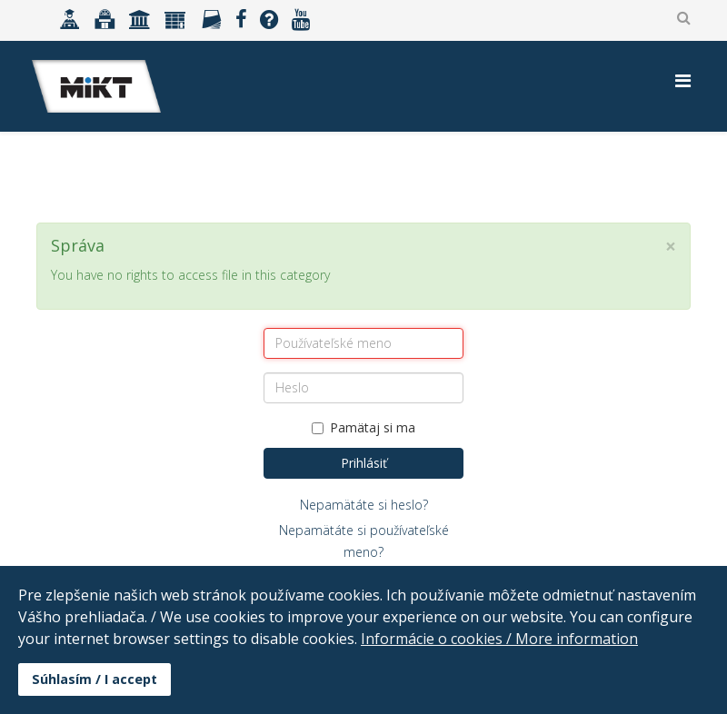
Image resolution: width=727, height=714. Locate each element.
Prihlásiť (364, 462)
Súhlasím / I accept (94, 679)
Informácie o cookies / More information (499, 639)
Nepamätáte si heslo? (364, 504)
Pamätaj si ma (363, 427)
